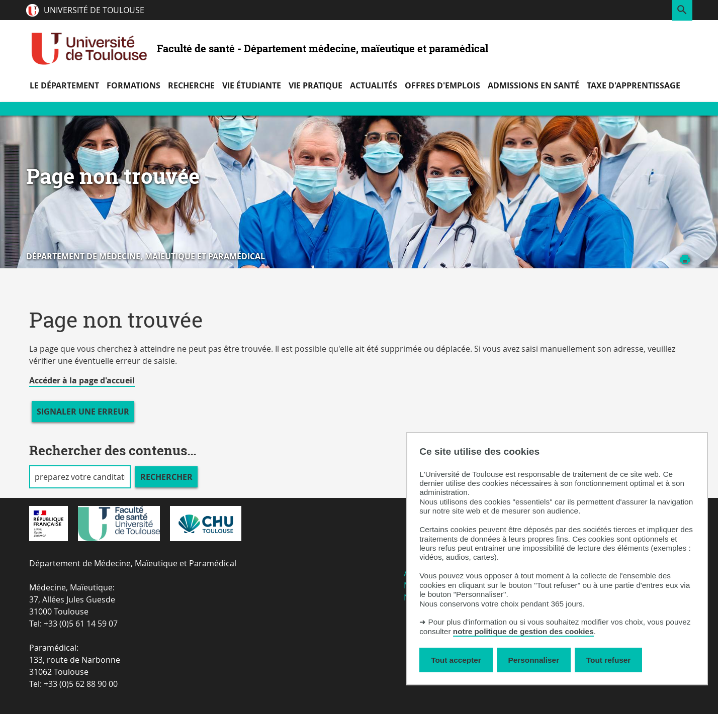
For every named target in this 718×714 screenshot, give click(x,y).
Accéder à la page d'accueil (82, 380)
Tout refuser (608, 660)
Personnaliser (534, 660)
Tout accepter (456, 660)
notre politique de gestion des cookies (523, 631)
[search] (80, 476)
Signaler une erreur (83, 411)
